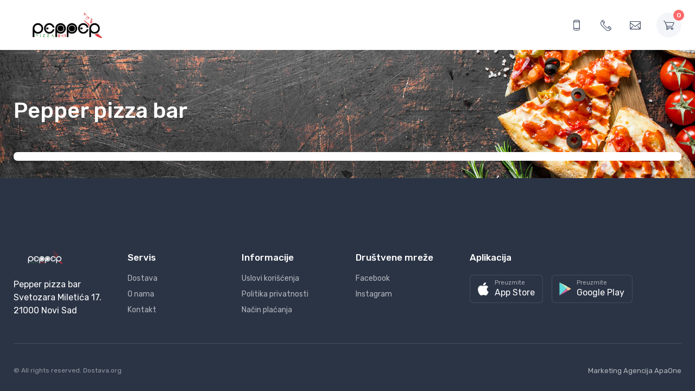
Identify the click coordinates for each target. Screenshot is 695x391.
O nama (141, 294)
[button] (506, 289)
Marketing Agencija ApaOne (634, 371)
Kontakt (142, 309)
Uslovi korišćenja (270, 278)
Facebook (373, 278)
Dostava (142, 278)
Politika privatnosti (275, 294)
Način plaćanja (267, 309)
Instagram (374, 294)
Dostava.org (102, 370)
